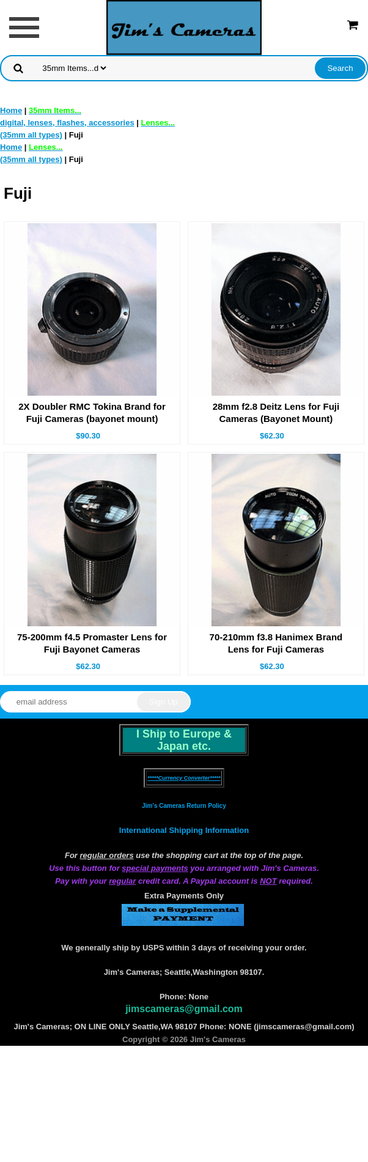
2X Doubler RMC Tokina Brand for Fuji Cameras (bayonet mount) (92, 412)
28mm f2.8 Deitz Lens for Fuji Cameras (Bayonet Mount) (276, 412)
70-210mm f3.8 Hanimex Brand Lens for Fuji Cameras (276, 643)
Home (11, 110)
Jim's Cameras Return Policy (184, 805)
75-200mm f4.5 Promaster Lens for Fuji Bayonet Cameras (92, 643)
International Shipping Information (184, 830)
